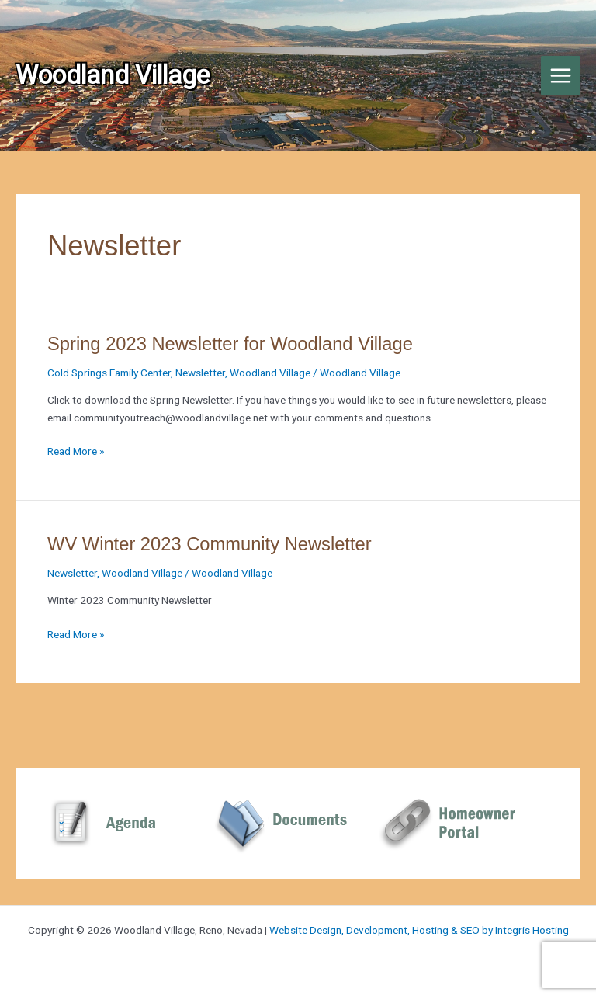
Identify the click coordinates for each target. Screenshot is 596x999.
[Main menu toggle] (561, 76)
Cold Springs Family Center (109, 372)
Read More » (75, 451)
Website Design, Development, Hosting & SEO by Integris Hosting (419, 930)
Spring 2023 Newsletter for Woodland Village (230, 344)
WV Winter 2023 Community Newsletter (209, 544)
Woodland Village (270, 372)
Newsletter (200, 372)
